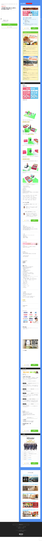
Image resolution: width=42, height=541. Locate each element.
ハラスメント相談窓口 (19, 535)
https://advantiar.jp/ (30, 459)
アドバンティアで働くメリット (18, 530)
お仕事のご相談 (25, 530)
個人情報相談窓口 (23, 535)
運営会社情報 (19, 531)
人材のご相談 (23, 531)
